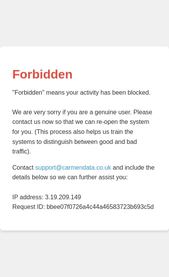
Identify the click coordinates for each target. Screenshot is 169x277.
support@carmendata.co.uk (73, 167)
